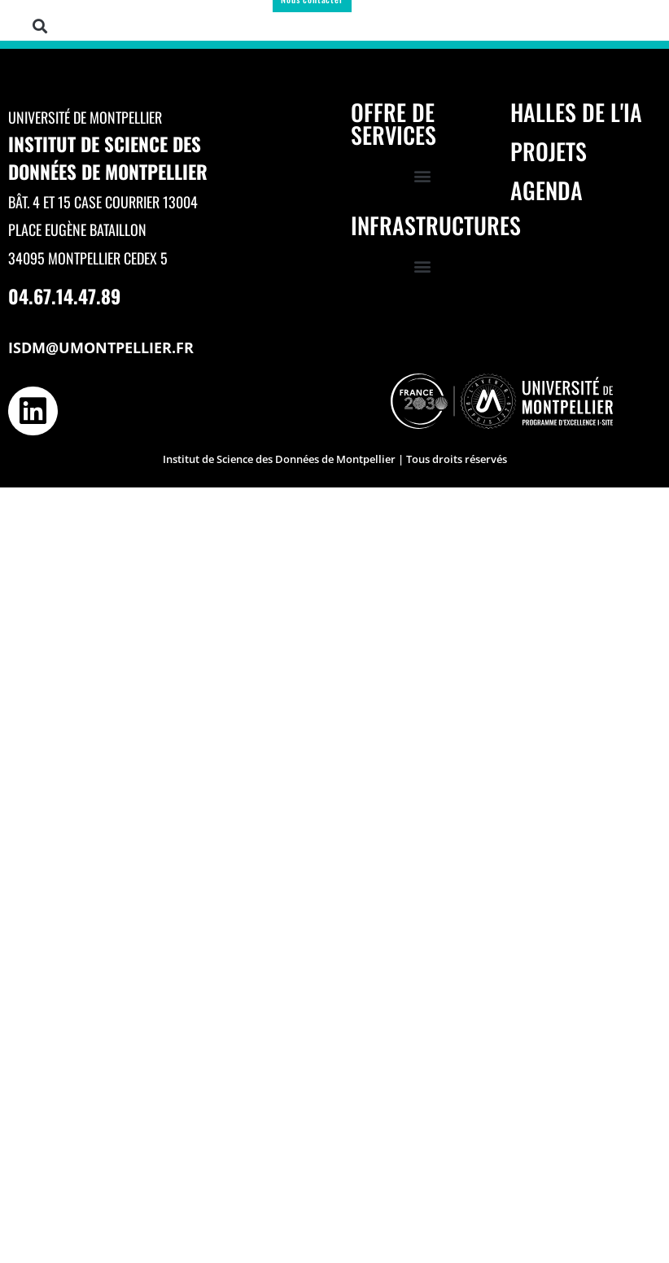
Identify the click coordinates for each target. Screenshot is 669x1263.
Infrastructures (436, 225)
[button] (40, 25)
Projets (548, 151)
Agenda (546, 190)
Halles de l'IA (576, 112)
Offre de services (393, 123)
